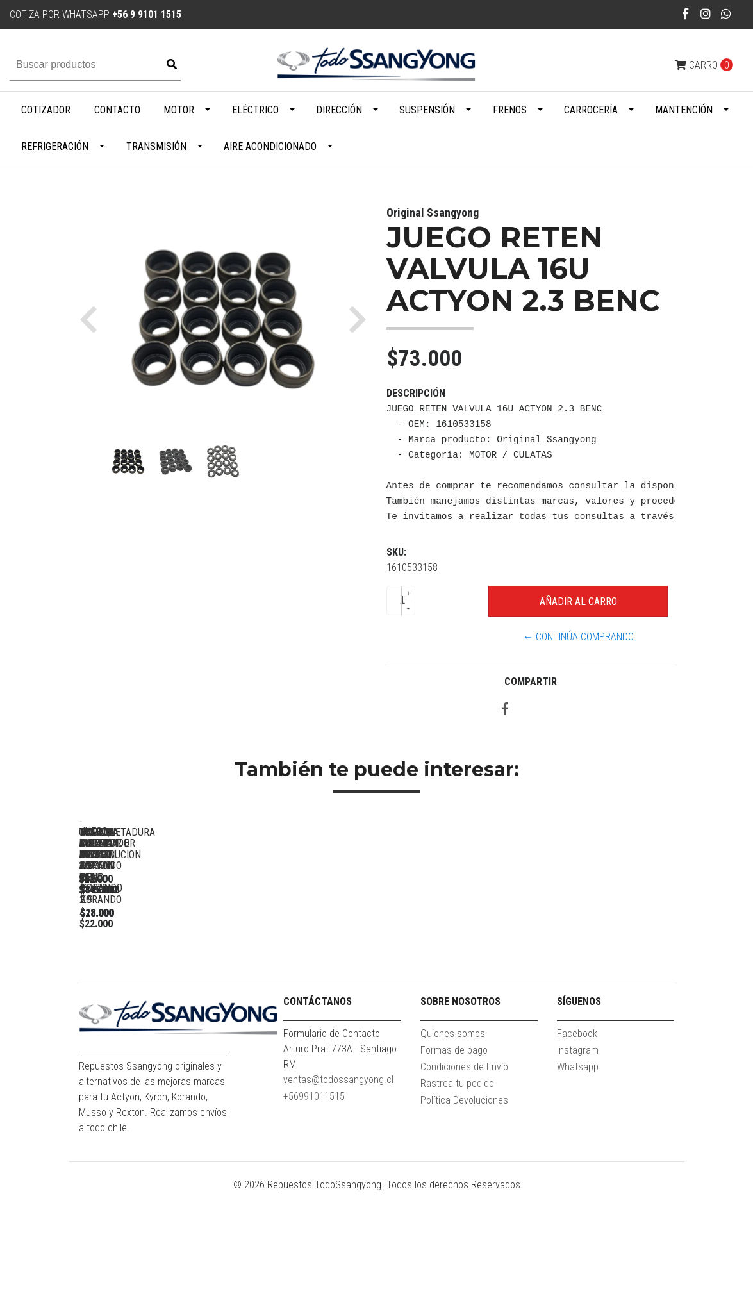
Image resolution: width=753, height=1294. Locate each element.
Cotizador (45, 110)
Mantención (684, 110)
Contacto (117, 110)
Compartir (530, 682)
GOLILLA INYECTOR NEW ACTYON (347, 1001)
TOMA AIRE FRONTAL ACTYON (527, 1001)
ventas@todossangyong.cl (338, 1181)
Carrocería (591, 110)
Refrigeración (54, 146)
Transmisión (156, 146)
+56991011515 (314, 1198)
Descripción (415, 393)
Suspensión (427, 110)
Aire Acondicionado (270, 146)
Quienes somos (452, 1135)
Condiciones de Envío (464, 1169)
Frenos (510, 110)
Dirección (339, 110)
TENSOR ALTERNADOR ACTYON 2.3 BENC (168, 1001)
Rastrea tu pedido (457, 1185)
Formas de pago (454, 1152)
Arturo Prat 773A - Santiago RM (340, 1158)
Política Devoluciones (464, 1202)
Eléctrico (255, 110)
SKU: (396, 552)
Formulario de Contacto (331, 1135)
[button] (93, 319)
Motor (178, 110)
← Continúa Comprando (578, 637)
